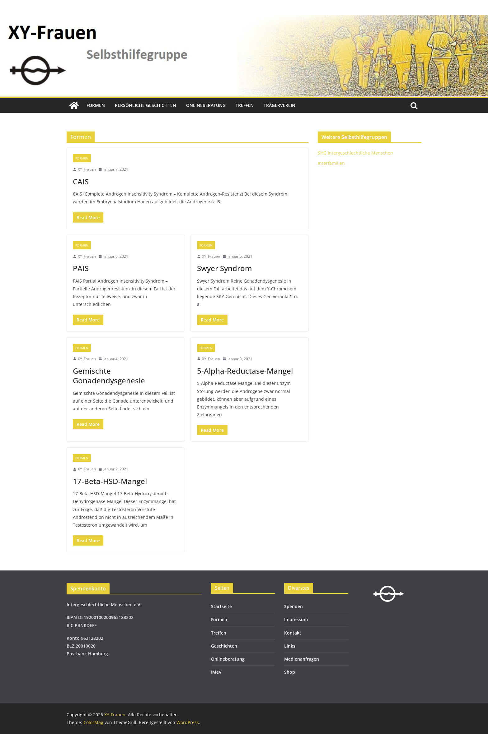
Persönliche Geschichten (145, 105)
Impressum (296, 619)
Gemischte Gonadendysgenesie (109, 375)
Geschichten (224, 646)
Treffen (245, 105)
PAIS (81, 268)
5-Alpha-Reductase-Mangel (245, 371)
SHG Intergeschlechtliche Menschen (355, 153)
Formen (96, 105)
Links (289, 646)
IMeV (216, 672)
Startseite (221, 606)
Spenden (293, 606)
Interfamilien (331, 163)
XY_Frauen (87, 169)
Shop (289, 672)
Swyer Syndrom (224, 268)
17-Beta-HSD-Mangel (110, 481)
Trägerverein (279, 105)
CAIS (81, 181)
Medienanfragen (301, 659)
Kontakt (292, 633)
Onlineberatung (206, 105)
